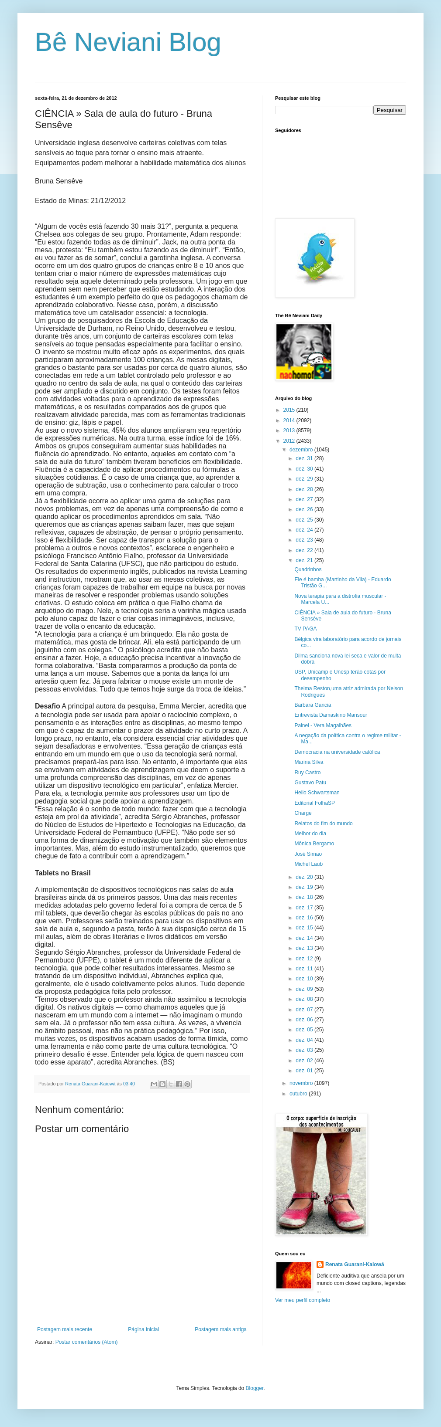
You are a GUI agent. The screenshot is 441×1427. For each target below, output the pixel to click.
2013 (289, 430)
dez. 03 (305, 1050)
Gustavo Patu (310, 783)
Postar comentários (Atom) (86, 1342)
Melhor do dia (310, 833)
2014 (289, 420)
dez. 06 (305, 1020)
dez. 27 (305, 499)
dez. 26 (305, 509)
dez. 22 (305, 550)
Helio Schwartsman (316, 793)
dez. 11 (305, 969)
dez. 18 (305, 897)
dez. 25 (305, 520)
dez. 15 (305, 928)
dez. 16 (305, 918)
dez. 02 (305, 1061)
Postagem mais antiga (221, 1329)
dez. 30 (305, 469)
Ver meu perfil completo (302, 1300)
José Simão (308, 854)
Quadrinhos (307, 569)
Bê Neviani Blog (128, 42)
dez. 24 (305, 530)
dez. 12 (305, 959)
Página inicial (143, 1329)
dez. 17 (305, 908)
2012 (289, 441)
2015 (289, 410)
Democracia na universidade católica (337, 752)
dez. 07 (305, 1010)
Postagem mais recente (64, 1329)
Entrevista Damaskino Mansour (330, 715)
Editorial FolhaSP (314, 803)
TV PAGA (305, 629)
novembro (301, 1083)
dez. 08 (305, 999)
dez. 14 (305, 938)
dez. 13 (305, 948)
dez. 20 (305, 877)
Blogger (255, 1388)
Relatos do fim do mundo (323, 823)
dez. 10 (305, 979)
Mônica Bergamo (314, 844)
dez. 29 (305, 479)
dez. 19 (305, 887)
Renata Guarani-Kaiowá (354, 1264)
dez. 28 (305, 489)
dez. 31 (305, 458)
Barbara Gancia (312, 705)
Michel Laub (308, 864)
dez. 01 (305, 1071)
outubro (299, 1094)
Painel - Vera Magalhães (322, 725)
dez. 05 (305, 1030)
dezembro (301, 450)
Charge (302, 813)
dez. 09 (305, 989)
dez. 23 (305, 540)
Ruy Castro (307, 772)
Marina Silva (308, 762)
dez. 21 (305, 560)
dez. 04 (305, 1040)
